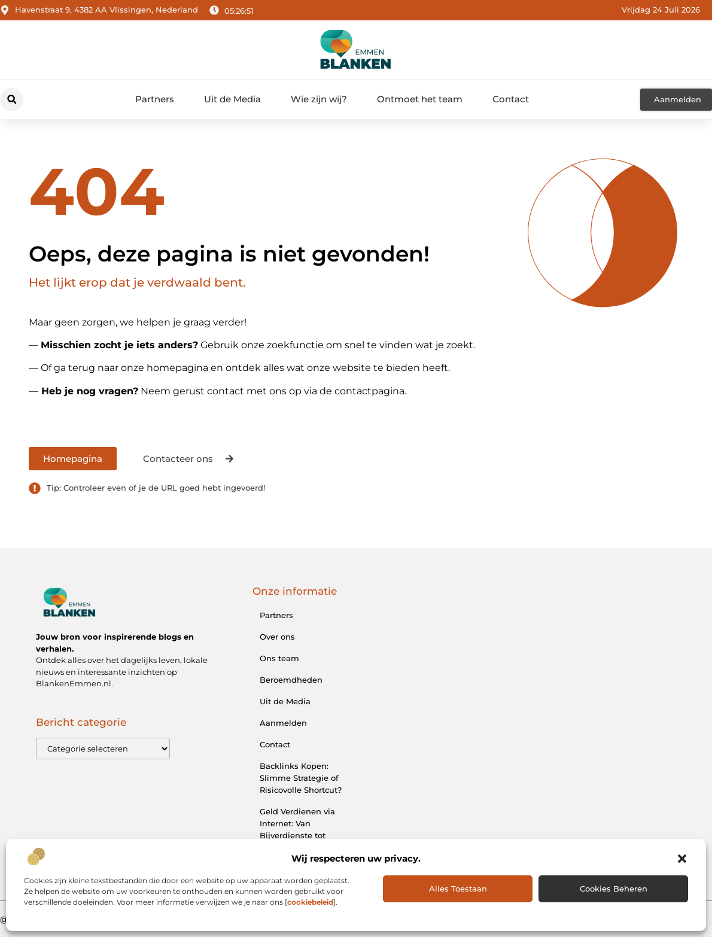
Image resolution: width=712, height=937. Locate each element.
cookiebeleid (310, 902)
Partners (154, 99)
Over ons (277, 636)
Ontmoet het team (420, 99)
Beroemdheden (291, 680)
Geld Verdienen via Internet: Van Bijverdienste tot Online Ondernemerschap (297, 835)
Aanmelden (283, 723)
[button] (682, 859)
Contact (510, 99)
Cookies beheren (613, 888)
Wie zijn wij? (319, 99)
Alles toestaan (458, 888)
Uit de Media (232, 99)
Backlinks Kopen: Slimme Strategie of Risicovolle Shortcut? (301, 778)
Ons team (279, 658)
